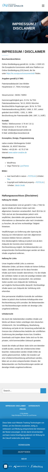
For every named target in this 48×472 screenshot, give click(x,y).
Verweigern (24, 445)
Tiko (8, 179)
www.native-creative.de (17, 152)
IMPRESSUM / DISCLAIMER (16, 406)
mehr (24, 459)
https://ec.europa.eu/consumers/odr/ (20, 73)
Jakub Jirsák (20, 185)
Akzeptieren (24, 452)
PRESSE (23, 409)
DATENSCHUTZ (34, 406)
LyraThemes (33, 415)
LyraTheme (24, 166)
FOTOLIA (32, 176)
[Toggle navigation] (43, 6)
